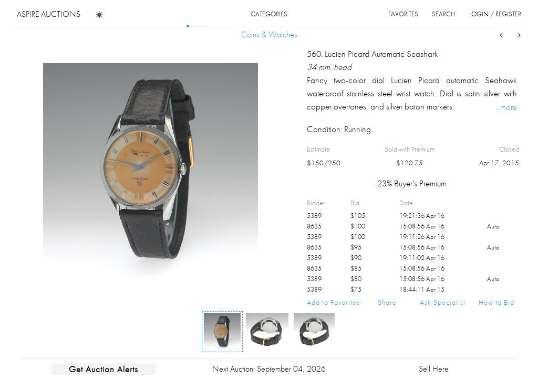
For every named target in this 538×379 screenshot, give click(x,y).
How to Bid (496, 302)
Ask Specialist (442, 302)
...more (506, 107)
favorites (403, 13)
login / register (495, 13)
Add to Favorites (333, 302)
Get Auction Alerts (103, 369)
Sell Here (434, 368)
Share (387, 302)
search (444, 13)
